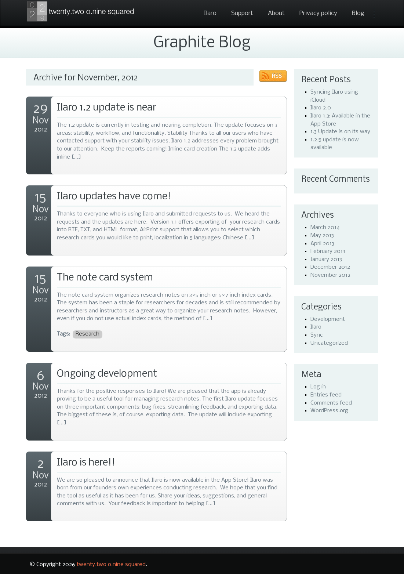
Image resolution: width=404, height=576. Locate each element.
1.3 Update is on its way (340, 132)
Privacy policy (318, 13)
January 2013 (326, 259)
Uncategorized (329, 343)
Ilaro (210, 13)
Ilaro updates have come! (114, 196)
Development (327, 319)
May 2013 (322, 236)
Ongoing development (107, 374)
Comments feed (331, 403)
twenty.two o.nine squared (111, 565)
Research (87, 334)
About (276, 13)
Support (242, 13)
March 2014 (325, 228)
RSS (277, 76)
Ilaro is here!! (86, 462)
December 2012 (330, 267)
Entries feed (326, 395)
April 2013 (322, 244)
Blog (358, 13)
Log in (318, 387)
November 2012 (330, 275)
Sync (316, 335)
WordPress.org (329, 411)
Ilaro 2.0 (320, 108)
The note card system (105, 277)
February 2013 (327, 251)
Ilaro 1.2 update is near (106, 107)
